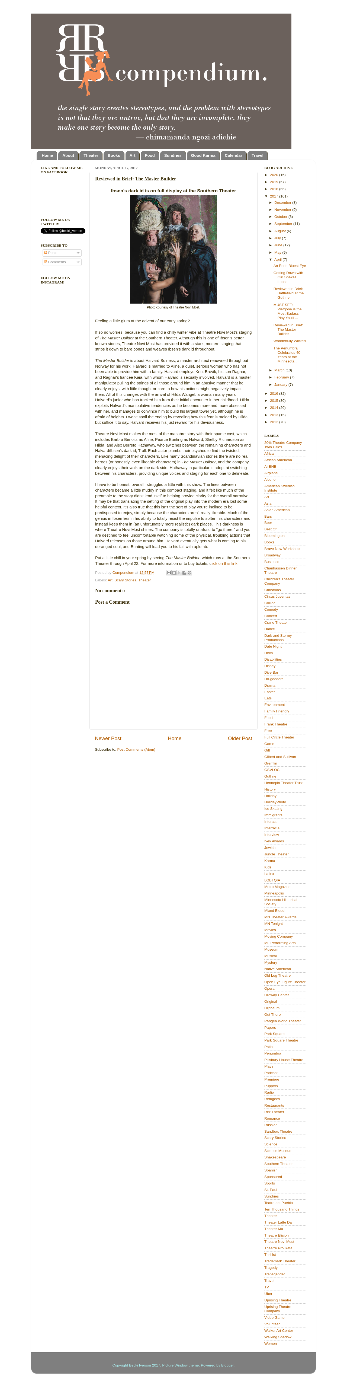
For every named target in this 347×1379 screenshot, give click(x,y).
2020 (274, 175)
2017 (274, 196)
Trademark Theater (279, 1261)
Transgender (274, 1274)
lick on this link (224, 563)
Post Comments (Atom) (136, 749)
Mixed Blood (274, 911)
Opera (269, 988)
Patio (268, 1047)
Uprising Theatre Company (277, 1309)
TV (266, 1287)
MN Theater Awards (280, 917)
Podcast (271, 1073)
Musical (270, 956)
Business (271, 562)
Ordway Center (276, 995)
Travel (257, 155)
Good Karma (203, 155)
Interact (270, 822)
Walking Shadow (277, 1337)
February (282, 377)
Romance (272, 1118)
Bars (268, 516)
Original (270, 1001)
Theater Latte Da (278, 1222)
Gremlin (270, 763)
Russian (271, 1125)
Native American (277, 969)
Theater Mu (273, 1229)
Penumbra (272, 1053)
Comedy (271, 609)
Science (270, 1144)
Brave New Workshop (282, 549)
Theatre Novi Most (279, 1242)
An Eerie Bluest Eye (290, 266)
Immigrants (273, 815)
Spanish (271, 1170)
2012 (274, 422)
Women (270, 1344)
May (278, 252)
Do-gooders (274, 679)
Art (133, 155)
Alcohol (270, 479)
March (279, 370)
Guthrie (270, 776)
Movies (270, 930)
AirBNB (270, 466)
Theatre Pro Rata (278, 1248)
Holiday (270, 796)
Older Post (240, 738)
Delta (268, 653)
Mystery (270, 962)
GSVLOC (271, 770)
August (280, 231)
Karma (269, 861)
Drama (269, 685)
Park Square (274, 1034)
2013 (274, 415)
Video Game (274, 1318)
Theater (90, 155)
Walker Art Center (278, 1331)
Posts (50, 253)
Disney (269, 666)
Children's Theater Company (279, 581)
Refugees (272, 1099)
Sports (269, 1183)
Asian (269, 503)
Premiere (271, 1079)
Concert (270, 616)
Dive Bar (271, 672)
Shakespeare (275, 1157)
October (281, 217)
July (278, 238)
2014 (274, 408)
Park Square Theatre (281, 1040)
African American (278, 460)
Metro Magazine (277, 887)
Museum (271, 949)
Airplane (271, 473)
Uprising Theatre (277, 1300)
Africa (269, 453)
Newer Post (108, 738)
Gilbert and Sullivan (280, 757)
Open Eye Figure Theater (285, 982)
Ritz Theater (274, 1112)
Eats (268, 698)
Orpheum (271, 1008)
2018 (274, 189)
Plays (268, 1066)
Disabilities (273, 659)
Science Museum (278, 1151)
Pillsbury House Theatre (283, 1060)
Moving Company (278, 936)
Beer (268, 523)
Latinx (269, 874)
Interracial (272, 828)
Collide (269, 603)
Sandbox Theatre (278, 1131)
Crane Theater (276, 622)
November (283, 210)
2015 (274, 401)
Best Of (270, 529)
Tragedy (271, 1268)
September (283, 224)
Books (114, 155)
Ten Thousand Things (281, 1209)
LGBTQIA (272, 880)
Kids (267, 867)
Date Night (273, 646)
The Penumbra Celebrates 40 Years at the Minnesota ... (287, 355)
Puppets (271, 1086)
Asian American (277, 510)
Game (269, 744)
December (283, 202)
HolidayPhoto (275, 802)
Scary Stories (125, 580)
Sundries (173, 155)
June (278, 245)
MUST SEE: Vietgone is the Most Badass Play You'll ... (288, 311)
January (281, 385)
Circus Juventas (277, 596)
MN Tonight (273, 924)
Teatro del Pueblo (278, 1203)
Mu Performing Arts (280, 943)
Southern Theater (278, 1164)
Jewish (269, 848)
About (68, 155)
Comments (55, 262)
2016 (274, 393)
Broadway (272, 555)
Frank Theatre (275, 724)
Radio (269, 1092)
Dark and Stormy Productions (278, 637)
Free (268, 731)
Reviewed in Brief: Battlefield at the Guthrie (289, 293)
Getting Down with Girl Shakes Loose (288, 277)
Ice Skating (273, 809)
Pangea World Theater (282, 1021)
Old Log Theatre (277, 975)
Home (47, 155)
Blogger (227, 1365)
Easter (269, 692)
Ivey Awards (274, 841)
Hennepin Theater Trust (283, 783)
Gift (267, 750)
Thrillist (270, 1255)
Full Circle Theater (279, 737)
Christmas (272, 590)
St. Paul (270, 1190)
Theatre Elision (276, 1235)
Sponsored (273, 1177)
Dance (269, 629)
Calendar (233, 155)
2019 (274, 182)
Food (150, 155)
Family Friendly (276, 711)
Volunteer (272, 1324)
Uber (268, 1294)
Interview (271, 835)
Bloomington (274, 536)
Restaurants (274, 1105)
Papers (270, 1028)
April (278, 259)
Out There (272, 1014)
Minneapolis (274, 893)
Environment (274, 705)
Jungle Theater (276, 854)
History (270, 789)
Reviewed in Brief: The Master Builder (288, 329)
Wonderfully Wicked (290, 341)
